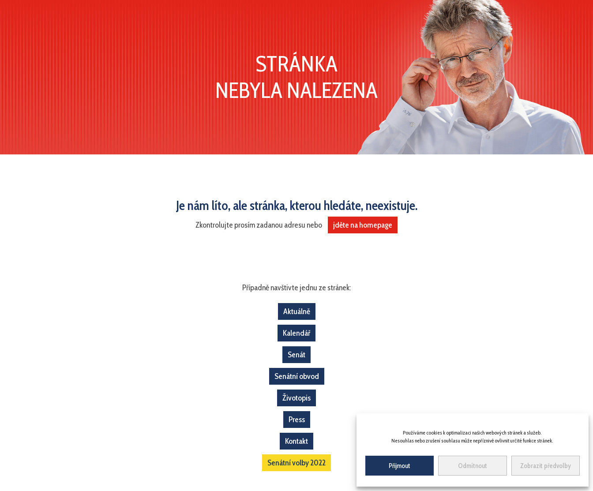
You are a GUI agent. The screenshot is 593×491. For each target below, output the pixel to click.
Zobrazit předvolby (545, 466)
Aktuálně (296, 311)
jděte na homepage (362, 225)
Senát (296, 355)
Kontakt (296, 441)
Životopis (296, 398)
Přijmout (399, 466)
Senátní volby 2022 (296, 463)
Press (297, 419)
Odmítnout (472, 466)
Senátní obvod (296, 376)
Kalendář (296, 333)
